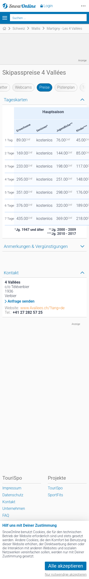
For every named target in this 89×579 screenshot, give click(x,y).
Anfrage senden (21, 301)
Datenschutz (12, 495)
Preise (44, 87)
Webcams (23, 87)
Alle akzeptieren (65, 566)
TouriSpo (55, 488)
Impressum (11, 488)
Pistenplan (66, 87)
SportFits (55, 495)
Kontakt (8, 502)
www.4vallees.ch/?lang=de (42, 308)
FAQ (5, 515)
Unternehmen (13, 508)
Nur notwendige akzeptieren (66, 575)
